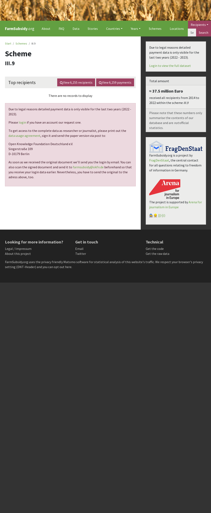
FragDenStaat (159, 160)
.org (19, 28)
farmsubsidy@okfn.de (88, 167)
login (22, 122)
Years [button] (134, 28)
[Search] (192, 32)
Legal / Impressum (18, 249)
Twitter (80, 254)
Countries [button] (113, 28)
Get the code (155, 249)
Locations (177, 28)
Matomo (69, 262)
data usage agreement (24, 136)
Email (79, 249)
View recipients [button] (76, 82)
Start (8, 43)
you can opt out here (57, 267)
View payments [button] (115, 82)
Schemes (155, 28)
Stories (93, 28)
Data (76, 28)
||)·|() (161, 215)
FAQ (61, 28)
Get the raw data (157, 254)
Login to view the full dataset (170, 66)
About (46, 28)
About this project (18, 254)
